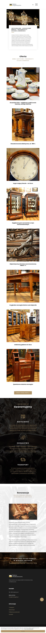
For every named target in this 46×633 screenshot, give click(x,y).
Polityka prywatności (14, 612)
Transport (11, 607)
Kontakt (11, 614)
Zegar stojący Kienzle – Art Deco (23, 183)
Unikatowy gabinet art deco (23, 344)
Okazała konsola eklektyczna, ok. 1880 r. (23, 144)
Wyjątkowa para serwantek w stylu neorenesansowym (23, 223)
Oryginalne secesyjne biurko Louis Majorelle (23, 305)
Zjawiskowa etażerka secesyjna (23, 384)
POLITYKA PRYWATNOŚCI (28, 628)
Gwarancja (12, 610)
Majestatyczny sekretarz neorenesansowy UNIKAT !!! (23, 264)
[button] (42, 599)
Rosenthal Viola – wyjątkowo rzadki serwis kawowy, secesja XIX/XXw (23, 103)
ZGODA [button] (23, 631)
